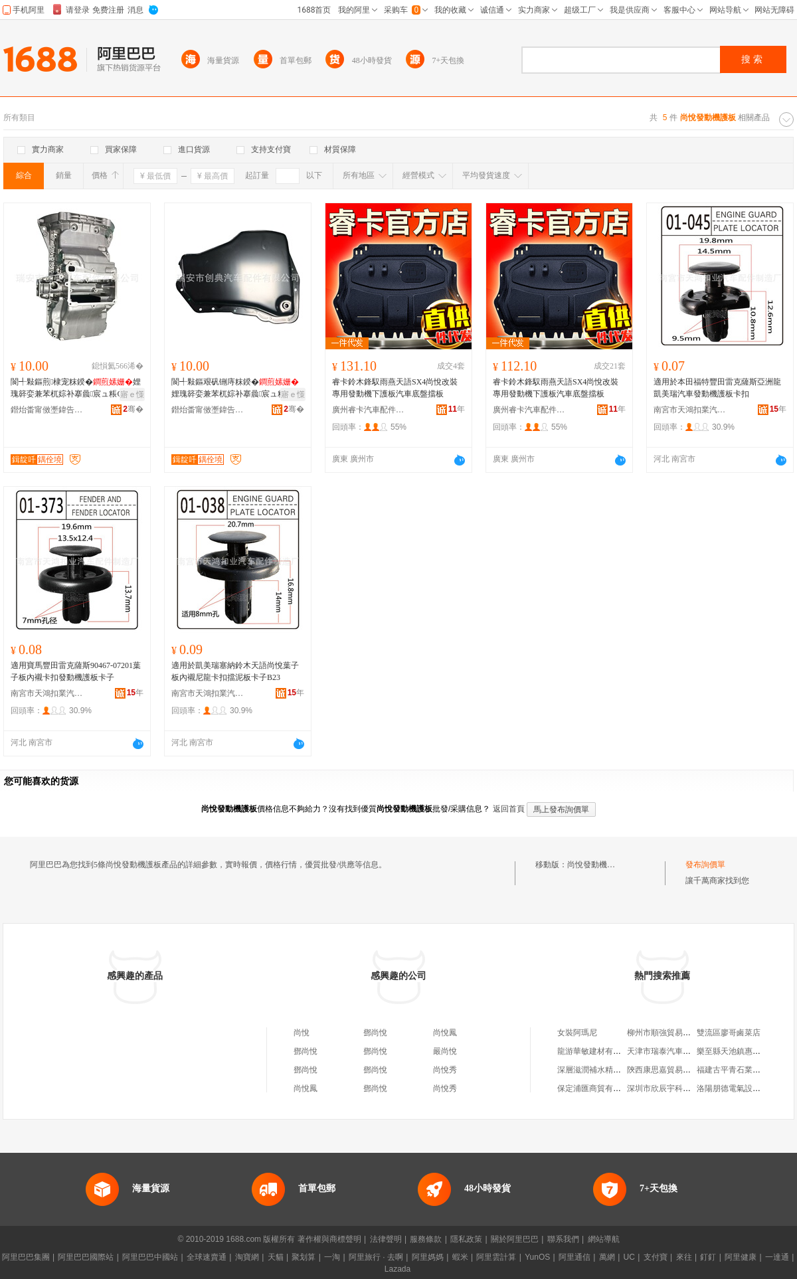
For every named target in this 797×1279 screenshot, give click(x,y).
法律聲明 (386, 1239)
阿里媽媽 (428, 1257)
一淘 (332, 1257)
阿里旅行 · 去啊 (376, 1257)
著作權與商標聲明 (329, 1239)
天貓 (276, 1257)
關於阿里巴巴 (515, 1239)
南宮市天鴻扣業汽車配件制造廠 (690, 409)
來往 (684, 1257)
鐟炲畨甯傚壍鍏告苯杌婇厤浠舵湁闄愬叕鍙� (47, 409)
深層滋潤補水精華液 (593, 1069)
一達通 (777, 1257)
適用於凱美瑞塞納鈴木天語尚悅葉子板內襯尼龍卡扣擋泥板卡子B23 (235, 671)
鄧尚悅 (375, 1032)
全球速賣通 (206, 1257)
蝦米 (460, 1257)
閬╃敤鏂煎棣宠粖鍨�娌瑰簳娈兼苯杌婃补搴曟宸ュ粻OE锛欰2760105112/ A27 (76, 388)
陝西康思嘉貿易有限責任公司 (679, 1069)
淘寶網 (247, 1257)
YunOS (537, 1257)
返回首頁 (509, 808)
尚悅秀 (445, 1069)
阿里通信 (574, 1257)
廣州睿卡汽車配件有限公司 (368, 409)
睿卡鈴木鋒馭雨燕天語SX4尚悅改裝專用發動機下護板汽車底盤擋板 (395, 387)
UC (629, 1257)
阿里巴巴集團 (26, 1257)
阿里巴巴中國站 (150, 1257)
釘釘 (708, 1257)
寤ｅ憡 (132, 394)
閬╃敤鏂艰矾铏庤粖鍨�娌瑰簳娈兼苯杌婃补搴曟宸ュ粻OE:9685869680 (237, 388)
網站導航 (604, 1239)
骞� (133, 409)
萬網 (607, 1257)
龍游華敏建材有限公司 (597, 1051)
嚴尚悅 (445, 1051)
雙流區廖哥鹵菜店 (728, 1032)
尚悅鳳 (445, 1032)
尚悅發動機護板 (595, 864)
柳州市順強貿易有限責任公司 (679, 1032)
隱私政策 (466, 1239)
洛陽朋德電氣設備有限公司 (744, 1088)
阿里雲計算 (496, 1257)
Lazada (397, 1269)
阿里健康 (740, 1257)
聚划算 (303, 1257)
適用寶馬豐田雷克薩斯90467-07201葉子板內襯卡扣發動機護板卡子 (76, 671)
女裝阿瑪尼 (577, 1032)
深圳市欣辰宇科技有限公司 (675, 1088)
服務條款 (426, 1239)
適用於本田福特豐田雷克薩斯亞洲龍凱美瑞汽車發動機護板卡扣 (717, 387)
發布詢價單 (705, 864)
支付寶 (655, 1257)
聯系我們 (563, 1239)
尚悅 (302, 1032)
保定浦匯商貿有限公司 (597, 1088)
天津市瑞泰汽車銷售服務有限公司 (687, 1051)
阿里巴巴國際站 (86, 1257)
